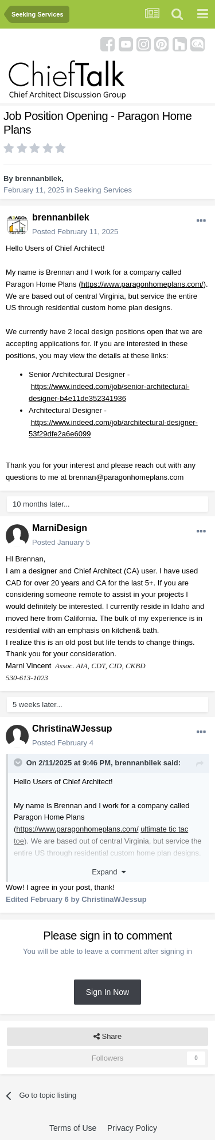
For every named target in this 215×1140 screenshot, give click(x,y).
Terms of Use (72, 1128)
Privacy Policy (132, 1128)
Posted (75, 231)
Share (107, 1036)
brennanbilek (38, 178)
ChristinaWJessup (72, 728)
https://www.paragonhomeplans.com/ (142, 284)
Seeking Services (103, 190)
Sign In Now (107, 992)
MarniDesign (59, 528)
